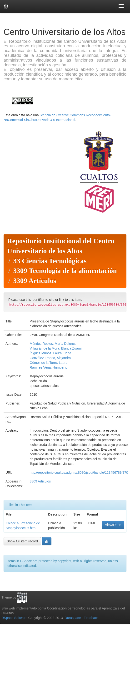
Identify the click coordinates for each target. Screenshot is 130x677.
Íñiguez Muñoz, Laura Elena (50, 353)
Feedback (91, 618)
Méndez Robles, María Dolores (53, 344)
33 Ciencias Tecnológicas (49, 261)
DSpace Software (14, 618)
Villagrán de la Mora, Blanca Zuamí (56, 348)
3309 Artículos (34, 280)
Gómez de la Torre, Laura (49, 363)
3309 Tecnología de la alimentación (65, 270)
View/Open (113, 525)
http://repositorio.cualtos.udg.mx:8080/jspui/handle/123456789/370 (79, 472)
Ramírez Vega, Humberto (48, 367)
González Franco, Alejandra (50, 358)
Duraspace (73, 618)
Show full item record (22, 541)
